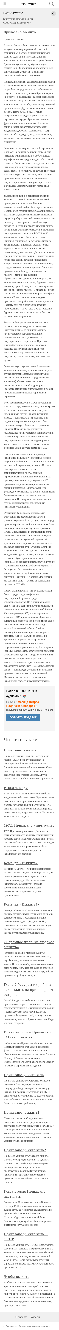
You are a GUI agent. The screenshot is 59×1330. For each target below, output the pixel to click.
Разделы (35, 1317)
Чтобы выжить (16, 1277)
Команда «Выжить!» (21, 904)
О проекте (21, 1317)
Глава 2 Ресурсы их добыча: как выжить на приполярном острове (28, 989)
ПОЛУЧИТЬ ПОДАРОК (23, 717)
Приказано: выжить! (21, 1112)
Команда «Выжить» (21, 863)
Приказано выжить (20, 750)
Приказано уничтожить (24, 1075)
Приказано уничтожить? (25, 1150)
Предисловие (12, 1326)
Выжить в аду (16, 788)
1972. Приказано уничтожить (29, 825)
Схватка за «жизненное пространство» (37, 1326)
